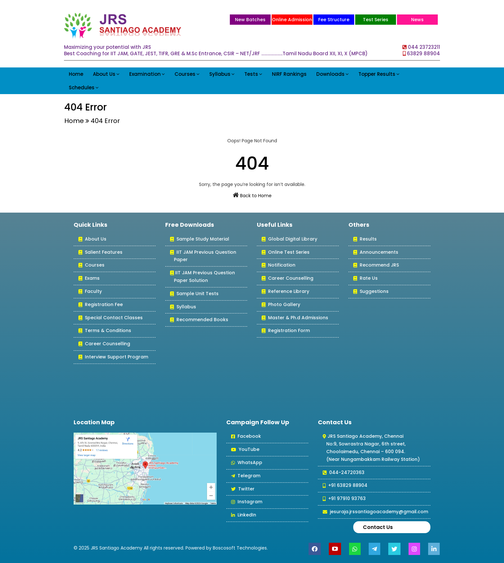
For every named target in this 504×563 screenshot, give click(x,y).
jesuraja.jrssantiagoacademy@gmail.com (375, 512)
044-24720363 (343, 473)
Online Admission (292, 19)
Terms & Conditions (104, 331)
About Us (106, 74)
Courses (187, 74)
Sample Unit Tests (194, 294)
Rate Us (365, 278)
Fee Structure (333, 19)
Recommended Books (199, 320)
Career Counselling (104, 344)
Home (76, 74)
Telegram (245, 476)
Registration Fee (100, 305)
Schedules (84, 87)
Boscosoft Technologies (240, 548)
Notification (278, 265)
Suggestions (371, 291)
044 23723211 (424, 47)
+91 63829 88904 (345, 485)
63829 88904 (423, 53)
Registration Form (286, 331)
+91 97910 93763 (344, 499)
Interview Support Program (113, 357)
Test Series (375, 19)
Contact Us (378, 527)
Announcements (375, 252)
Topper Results (379, 74)
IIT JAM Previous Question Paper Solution (202, 277)
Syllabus (222, 74)
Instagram (246, 502)
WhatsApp (246, 463)
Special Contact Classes (110, 318)
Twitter (243, 489)
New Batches (250, 19)
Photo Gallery (281, 305)
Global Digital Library (289, 239)
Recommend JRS (376, 265)
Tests (253, 74)
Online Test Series (286, 252)
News (417, 19)
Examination (147, 74)
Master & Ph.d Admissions (295, 318)
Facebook (246, 436)
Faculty (90, 291)
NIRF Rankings (289, 74)
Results (365, 239)
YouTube (245, 449)
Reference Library (285, 291)
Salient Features (100, 252)
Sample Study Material (199, 239)
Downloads (332, 74)
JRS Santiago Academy (116, 548)
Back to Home (256, 195)
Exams (89, 278)
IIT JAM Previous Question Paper (203, 256)
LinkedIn (243, 515)
